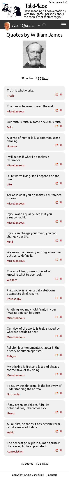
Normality (13, 394)
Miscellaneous (16, 111)
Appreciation (15, 451)
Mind (10, 241)
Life (9, 184)
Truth (10, 95)
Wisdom (12, 279)
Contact (52, 474)
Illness (11, 413)
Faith (10, 127)
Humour (12, 146)
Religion (12, 356)
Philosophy (14, 298)
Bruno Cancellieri (34, 474)
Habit (10, 432)
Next (45, 78)
